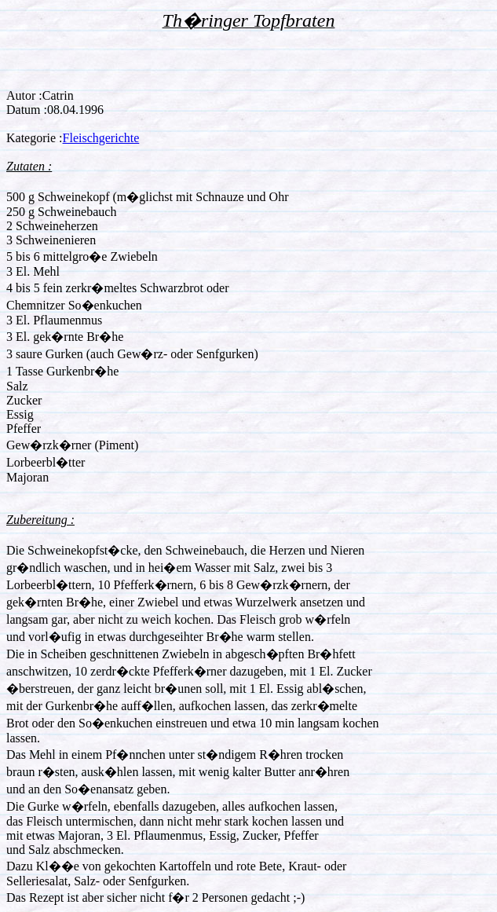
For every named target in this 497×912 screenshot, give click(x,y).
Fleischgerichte (101, 138)
